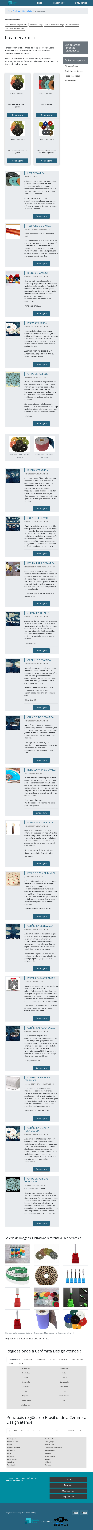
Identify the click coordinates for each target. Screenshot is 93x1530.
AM (79, 1430)
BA (57, 1430)
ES (22, 1430)
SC (39, 1430)
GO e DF (71, 1430)
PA (10, 1435)
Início (68, 1479)
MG (15, 1430)
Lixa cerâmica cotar (72, 25)
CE (63, 1430)
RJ (9, 1430)
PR (34, 1430)
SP (28, 1430)
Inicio (39, 3)
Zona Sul (52, 1359)
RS (45, 1430)
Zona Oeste (40, 1359)
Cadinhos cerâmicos (74, 71)
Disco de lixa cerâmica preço (54, 25)
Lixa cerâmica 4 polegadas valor (16, 25)
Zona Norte (28, 1359)
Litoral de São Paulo (16, 1364)
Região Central (14, 1359)
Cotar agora (17, 115)
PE (51, 1430)
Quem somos (81, 3)
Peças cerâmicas (72, 76)
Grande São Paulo (77, 1359)
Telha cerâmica (71, 80)
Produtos (58, 3)
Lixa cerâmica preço (36, 25)
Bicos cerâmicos (72, 66)
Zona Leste (63, 1359)
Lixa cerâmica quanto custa (15, 29)
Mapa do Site (68, 1496)
